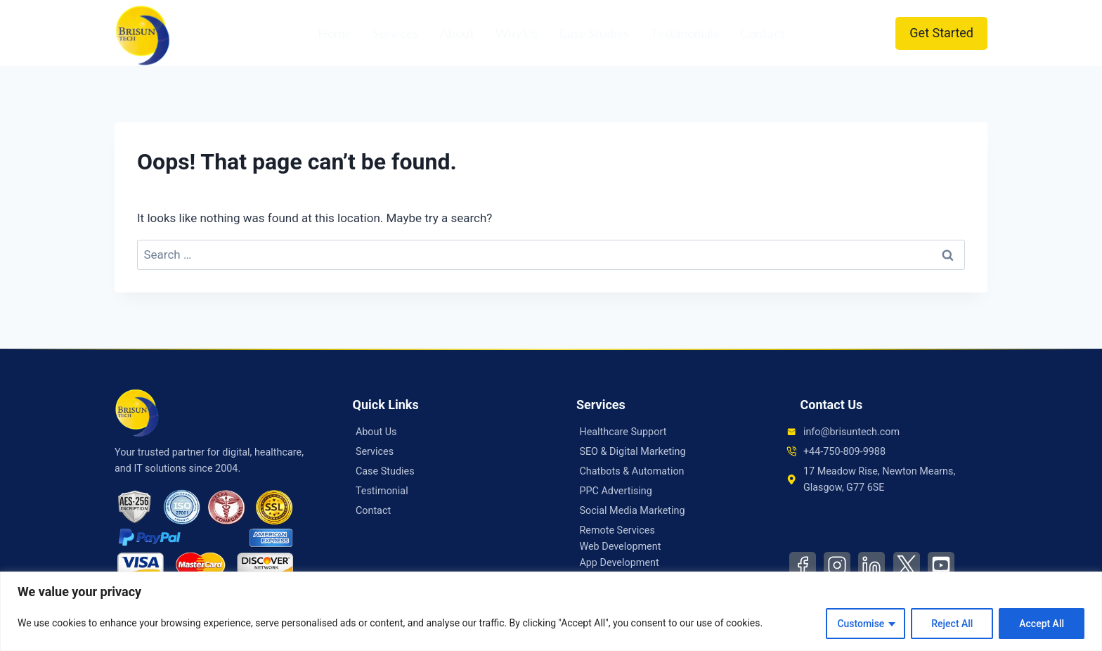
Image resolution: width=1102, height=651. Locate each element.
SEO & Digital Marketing (632, 452)
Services (395, 33)
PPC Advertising (615, 491)
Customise (860, 623)
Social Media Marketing (632, 511)
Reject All (952, 623)
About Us (376, 432)
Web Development (620, 547)
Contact (762, 33)
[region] (551, 611)
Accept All (1041, 623)
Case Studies (594, 33)
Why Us (516, 33)
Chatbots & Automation (631, 471)
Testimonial (382, 491)
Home (334, 33)
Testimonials (684, 33)
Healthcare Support (622, 432)
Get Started (941, 32)
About (457, 33)
